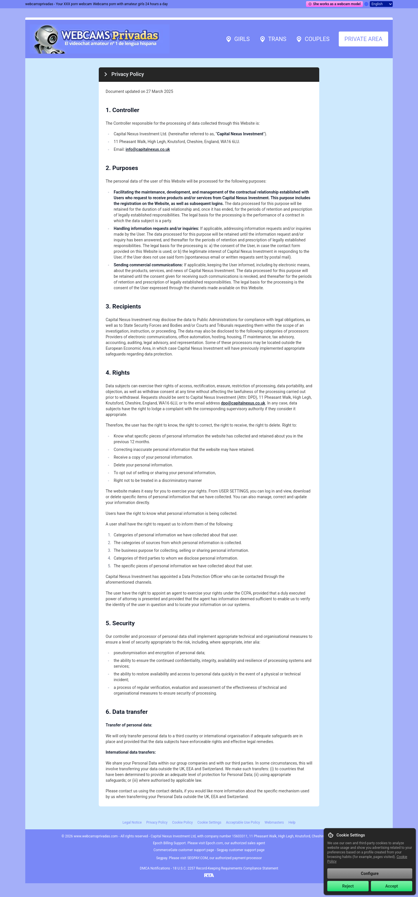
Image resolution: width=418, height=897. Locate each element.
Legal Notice (132, 822)
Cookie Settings (209, 822)
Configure (370, 873)
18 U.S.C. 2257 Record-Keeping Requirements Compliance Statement (225, 868)
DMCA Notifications (155, 868)
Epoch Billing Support (169, 843)
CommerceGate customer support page (184, 850)
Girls (237, 39)
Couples (312, 39)
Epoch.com (214, 843)
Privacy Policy (157, 822)
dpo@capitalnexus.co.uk (243, 403)
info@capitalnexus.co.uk (148, 149)
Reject (348, 886)
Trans (272, 39)
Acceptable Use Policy (243, 822)
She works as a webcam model (334, 4)
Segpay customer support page (241, 850)
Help (292, 822)
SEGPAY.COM (197, 858)
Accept (391, 886)
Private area (363, 39)
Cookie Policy (182, 822)
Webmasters (274, 822)
